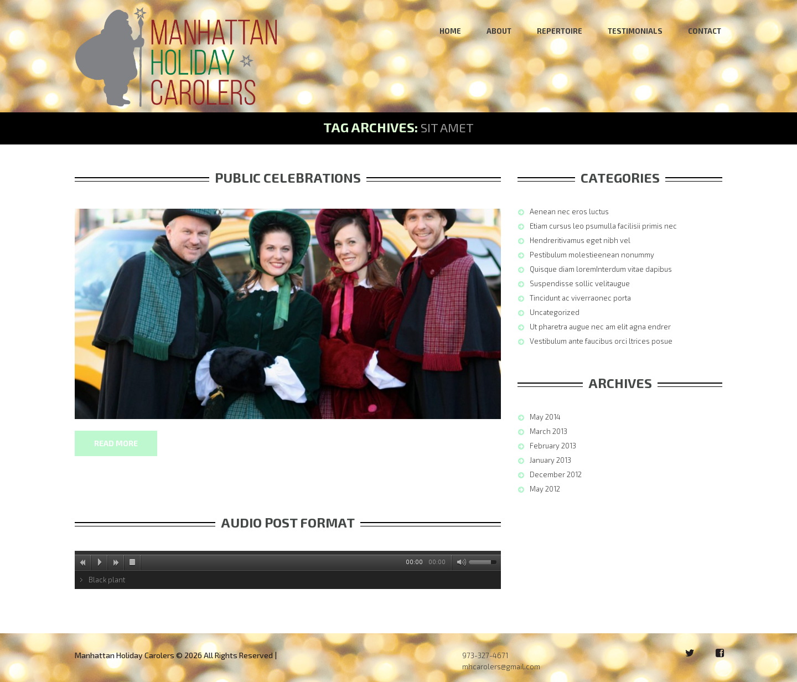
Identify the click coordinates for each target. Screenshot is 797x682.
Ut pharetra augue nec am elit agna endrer (600, 326)
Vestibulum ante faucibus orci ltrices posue (601, 341)
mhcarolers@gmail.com (501, 666)
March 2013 (548, 431)
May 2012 (545, 488)
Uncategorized (554, 312)
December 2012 (556, 474)
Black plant (107, 579)
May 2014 (545, 416)
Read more (116, 443)
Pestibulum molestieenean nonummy (592, 254)
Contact (704, 31)
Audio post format (288, 522)
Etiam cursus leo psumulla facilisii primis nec (603, 225)
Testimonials (635, 31)
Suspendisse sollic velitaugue (580, 283)
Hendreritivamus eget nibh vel (580, 240)
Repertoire (559, 31)
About (499, 31)
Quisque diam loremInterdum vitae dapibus (601, 269)
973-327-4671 (485, 655)
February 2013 (553, 445)
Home (450, 31)
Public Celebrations (288, 177)
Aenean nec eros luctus (569, 211)
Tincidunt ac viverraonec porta (580, 297)
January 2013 (550, 460)
